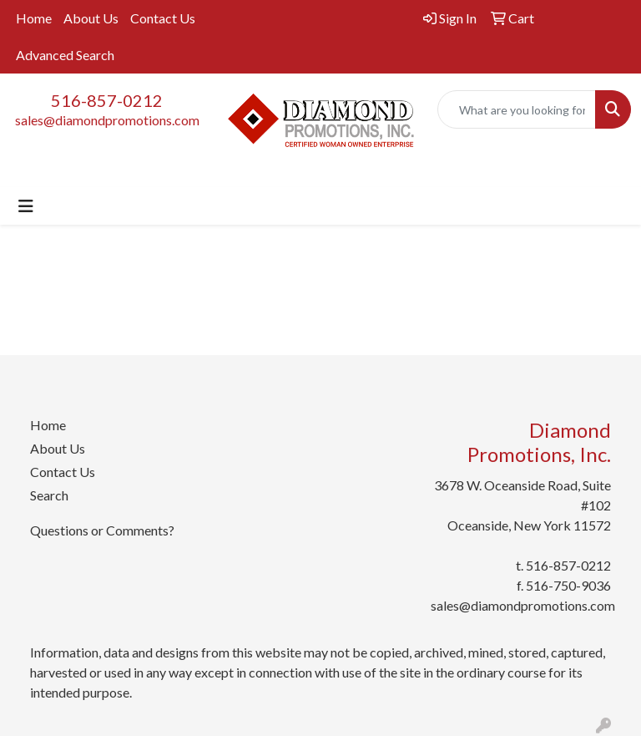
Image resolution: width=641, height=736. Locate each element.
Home (34, 18)
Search (49, 495)
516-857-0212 (107, 100)
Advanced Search (65, 55)
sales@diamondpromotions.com (107, 120)
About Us (91, 18)
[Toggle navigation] (25, 206)
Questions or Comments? (102, 530)
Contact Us (162, 18)
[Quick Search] (516, 109)
